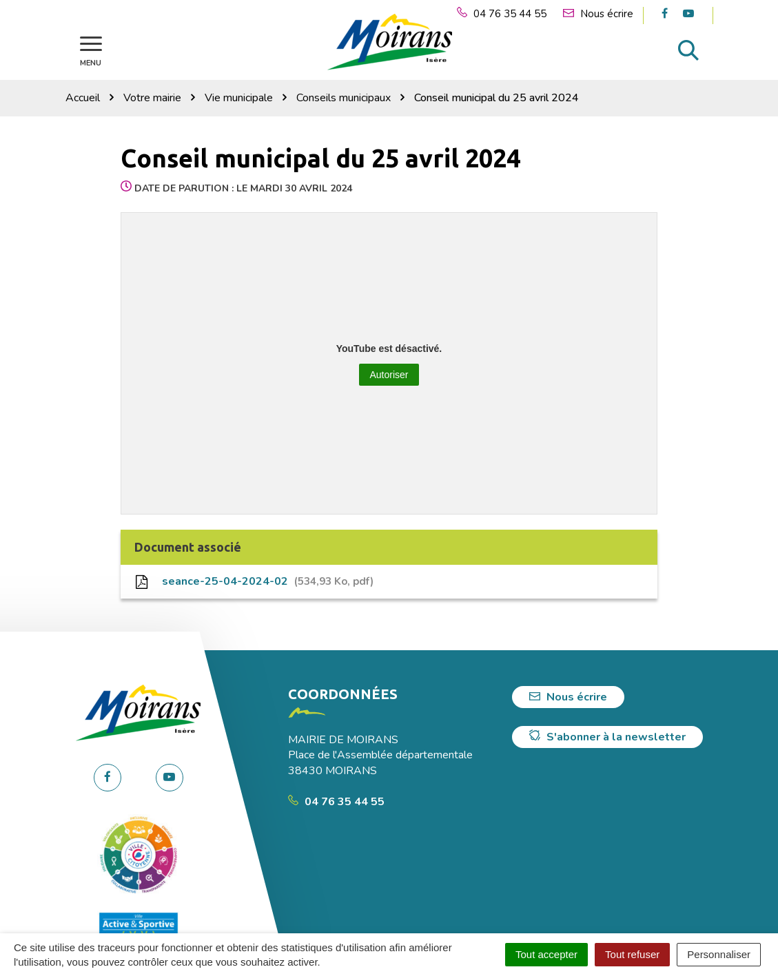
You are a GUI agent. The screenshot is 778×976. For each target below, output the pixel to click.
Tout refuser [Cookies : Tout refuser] (632, 954)
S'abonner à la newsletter (607, 737)
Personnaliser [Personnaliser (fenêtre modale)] (718, 954)
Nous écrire (568, 697)
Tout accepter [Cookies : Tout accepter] (546, 954)
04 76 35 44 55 (336, 801)
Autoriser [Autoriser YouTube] (388, 374)
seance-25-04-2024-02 (253, 581)
